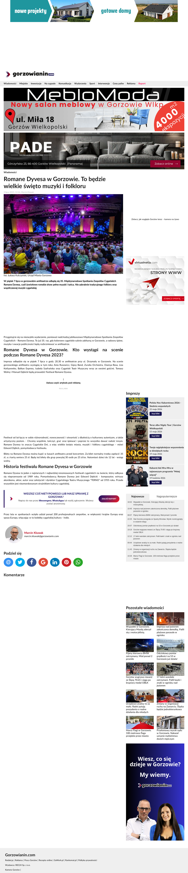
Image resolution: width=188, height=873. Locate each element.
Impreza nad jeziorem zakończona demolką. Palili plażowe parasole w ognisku (156, 510)
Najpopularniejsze (167, 496)
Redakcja (9, 860)
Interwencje (104, 84)
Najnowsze (137, 496)
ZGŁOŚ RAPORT (109, 499)
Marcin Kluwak (33, 533)
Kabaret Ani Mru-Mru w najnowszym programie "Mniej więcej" (165, 471)
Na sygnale (50, 84)
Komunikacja (65, 84)
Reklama (131, 84)
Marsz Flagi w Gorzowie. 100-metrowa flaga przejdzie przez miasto (156, 557)
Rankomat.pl (71, 860)
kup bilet (156, 414)
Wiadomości (10, 84)
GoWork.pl (58, 860)
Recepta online (45, 860)
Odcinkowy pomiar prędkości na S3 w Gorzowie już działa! (156, 526)
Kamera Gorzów (12, 870)
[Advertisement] (94, 44)
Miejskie (23, 84)
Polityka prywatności (87, 860)
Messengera (45, 500)
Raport (142, 84)
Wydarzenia (80, 84)
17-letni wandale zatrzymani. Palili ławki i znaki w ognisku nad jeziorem (157, 537)
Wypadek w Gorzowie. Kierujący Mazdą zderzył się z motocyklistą (153, 503)
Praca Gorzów (30, 860)
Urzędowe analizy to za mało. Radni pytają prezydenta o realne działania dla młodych (157, 544)
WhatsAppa (58, 500)
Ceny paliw (118, 84)
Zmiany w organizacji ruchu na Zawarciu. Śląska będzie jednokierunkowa (154, 550)
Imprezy (133, 393)
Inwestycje (36, 84)
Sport (92, 84)
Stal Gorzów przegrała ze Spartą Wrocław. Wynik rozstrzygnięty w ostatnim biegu (158, 520)
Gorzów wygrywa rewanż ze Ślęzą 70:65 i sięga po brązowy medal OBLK (156, 531)
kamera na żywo (171, 219)
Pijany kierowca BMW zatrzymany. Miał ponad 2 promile (155, 515)
